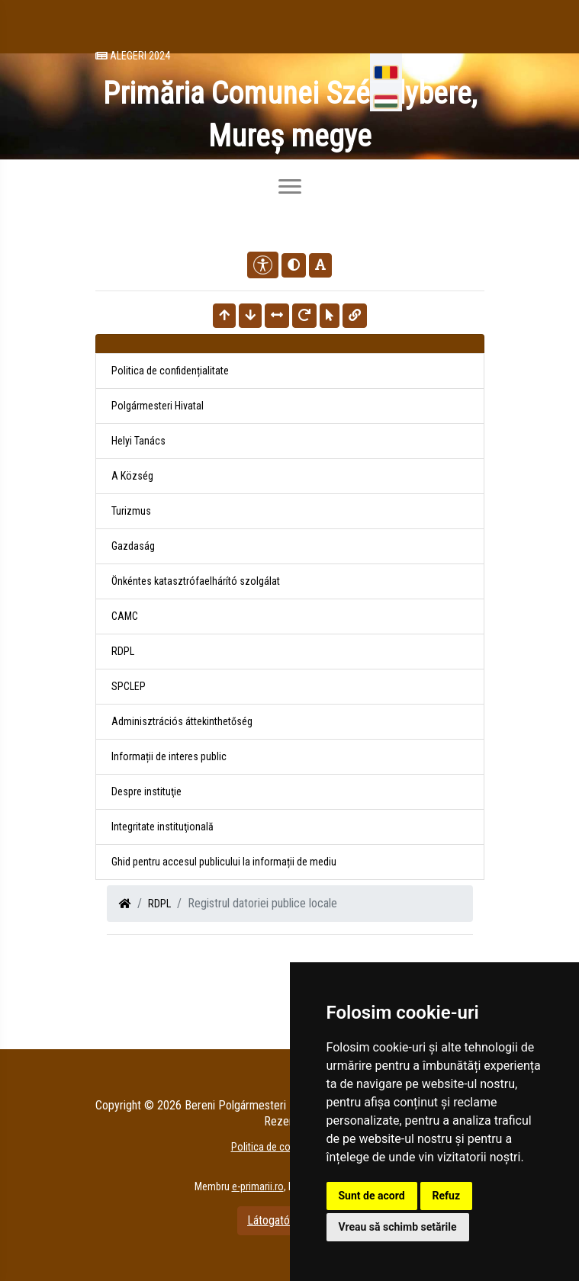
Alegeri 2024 (132, 56)
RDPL (159, 903)
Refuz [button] (447, 1196)
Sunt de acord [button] (372, 1196)
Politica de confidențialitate (170, 370)
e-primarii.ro (258, 1186)
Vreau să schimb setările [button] (398, 1227)
